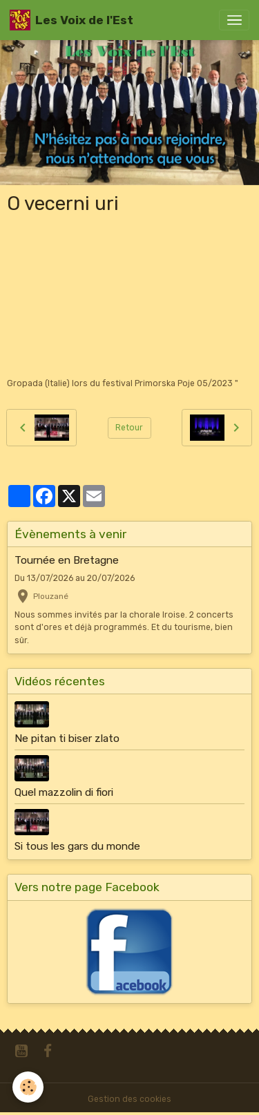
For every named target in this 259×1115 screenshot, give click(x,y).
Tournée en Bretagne (67, 560)
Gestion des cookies (129, 1099)
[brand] (71, 20)
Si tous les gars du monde (77, 846)
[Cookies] (28, 1087)
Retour (129, 427)
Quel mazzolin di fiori (64, 792)
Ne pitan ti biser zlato (67, 738)
